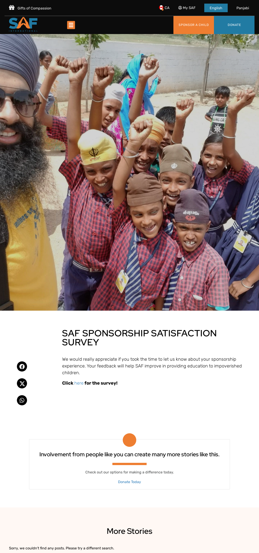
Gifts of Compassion (30, 8)
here (79, 383)
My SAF (186, 8)
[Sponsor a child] (193, 25)
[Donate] (234, 25)
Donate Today (129, 482)
